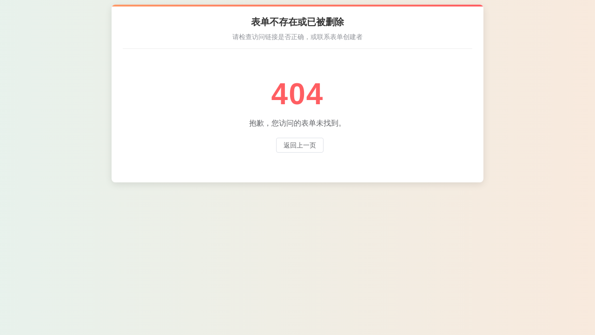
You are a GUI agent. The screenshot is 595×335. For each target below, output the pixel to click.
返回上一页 (300, 145)
